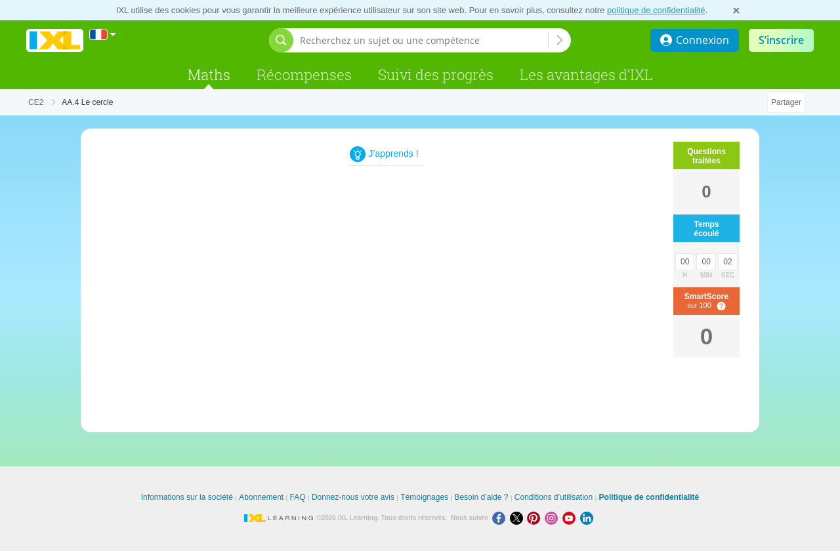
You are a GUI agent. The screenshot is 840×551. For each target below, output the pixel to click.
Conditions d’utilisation (553, 497)
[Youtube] (571, 517)
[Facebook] (501, 517)
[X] (519, 517)
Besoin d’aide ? (481, 497)
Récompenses (304, 74)
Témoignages (424, 497)
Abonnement (261, 497)
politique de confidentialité (656, 10)
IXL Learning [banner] (54, 40)
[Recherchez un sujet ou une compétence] (424, 40)
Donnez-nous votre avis (353, 497)
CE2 (35, 102)
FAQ (298, 497)
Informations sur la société (187, 497)
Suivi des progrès (436, 74)
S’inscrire (781, 40)
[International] (103, 34)
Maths (209, 74)
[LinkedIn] (588, 517)
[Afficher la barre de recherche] (281, 40)
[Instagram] (553, 517)
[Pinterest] (536, 517)
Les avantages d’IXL (586, 74)
